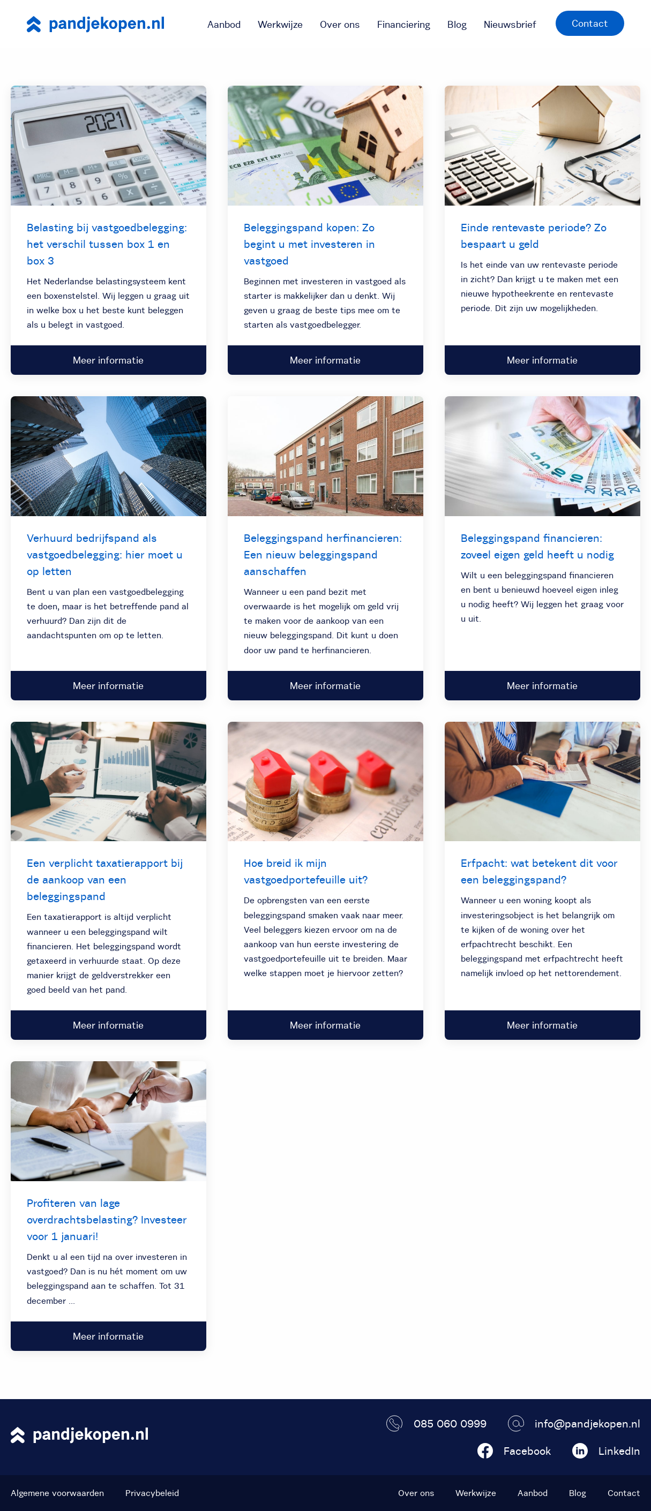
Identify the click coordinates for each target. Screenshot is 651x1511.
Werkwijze (280, 24)
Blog (457, 24)
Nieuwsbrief (510, 24)
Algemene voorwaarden (57, 1492)
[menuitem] (224, 24)
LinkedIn (606, 1451)
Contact (590, 23)
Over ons (340, 24)
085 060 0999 (436, 1423)
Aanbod (224, 24)
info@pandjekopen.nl (574, 1423)
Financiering (403, 24)
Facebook (514, 1451)
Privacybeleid (152, 1492)
